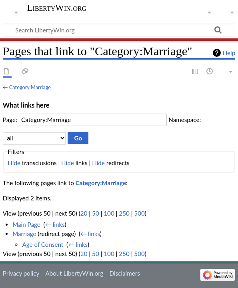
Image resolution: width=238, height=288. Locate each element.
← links (55, 224)
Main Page (26, 224)
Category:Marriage (30, 87)
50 (95, 213)
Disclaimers (125, 273)
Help (229, 52)
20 (84, 213)
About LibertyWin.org (74, 273)
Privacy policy (21, 273)
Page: (10, 119)
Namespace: (184, 119)
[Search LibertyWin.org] (119, 29)
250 (124, 213)
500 (139, 213)
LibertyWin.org (57, 8)
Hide (14, 162)
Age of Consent (42, 244)
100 (109, 213)
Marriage (24, 233)
